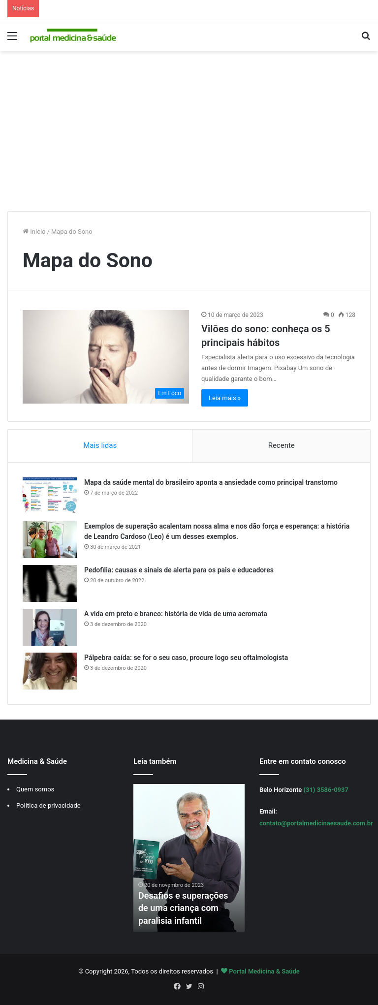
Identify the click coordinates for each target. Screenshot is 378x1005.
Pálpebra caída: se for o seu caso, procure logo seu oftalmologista (186, 657)
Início (34, 231)
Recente (281, 445)
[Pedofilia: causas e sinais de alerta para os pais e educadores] (50, 583)
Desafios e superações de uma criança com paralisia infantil (183, 907)
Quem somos (35, 789)
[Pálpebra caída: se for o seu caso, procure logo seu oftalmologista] (50, 671)
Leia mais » (225, 398)
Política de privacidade (48, 805)
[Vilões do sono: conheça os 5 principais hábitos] (106, 357)
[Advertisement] (189, 135)
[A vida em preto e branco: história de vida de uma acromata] (50, 627)
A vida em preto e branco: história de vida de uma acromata (175, 614)
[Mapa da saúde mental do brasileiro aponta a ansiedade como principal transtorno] (50, 495)
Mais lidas (100, 445)
